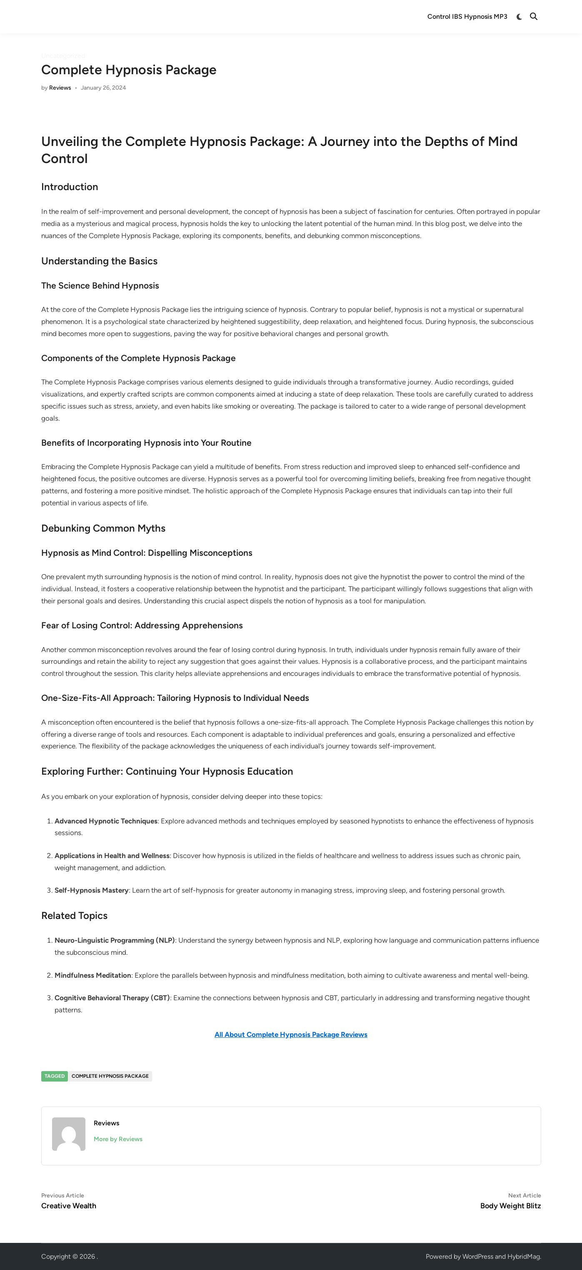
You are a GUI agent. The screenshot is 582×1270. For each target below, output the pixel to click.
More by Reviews (118, 1139)
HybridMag (523, 1256)
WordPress (477, 1256)
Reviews (60, 87)
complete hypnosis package (110, 1076)
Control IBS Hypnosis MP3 (467, 16)
